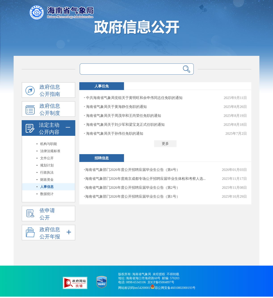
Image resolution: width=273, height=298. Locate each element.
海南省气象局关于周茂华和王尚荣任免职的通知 (123, 116)
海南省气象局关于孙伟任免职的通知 (114, 133)
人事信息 (47, 187)
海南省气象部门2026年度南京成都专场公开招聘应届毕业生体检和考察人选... (145, 178)
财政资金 (47, 179)
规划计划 (47, 165)
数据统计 (47, 194)
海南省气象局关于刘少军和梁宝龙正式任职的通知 (125, 124)
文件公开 (47, 158)
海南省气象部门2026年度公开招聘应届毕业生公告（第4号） (132, 170)
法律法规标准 (50, 151)
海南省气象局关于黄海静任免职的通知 (116, 107)
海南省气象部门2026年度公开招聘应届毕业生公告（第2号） (132, 187)
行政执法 (47, 172)
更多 (165, 143)
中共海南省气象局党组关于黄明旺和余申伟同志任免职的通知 (134, 98)
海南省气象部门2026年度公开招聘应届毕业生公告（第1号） (132, 196)
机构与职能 (48, 144)
